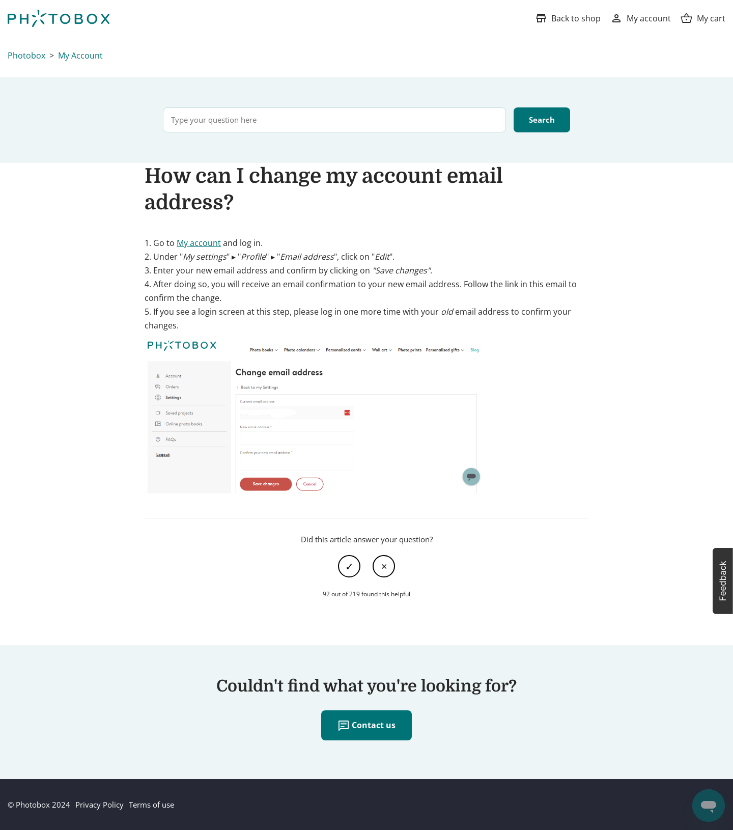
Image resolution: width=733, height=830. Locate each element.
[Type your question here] (334, 119)
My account (199, 242)
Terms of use (151, 804)
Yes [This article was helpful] (349, 566)
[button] (723, 581)
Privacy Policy (99, 804)
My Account (80, 55)
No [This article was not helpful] (384, 566)
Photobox (26, 55)
